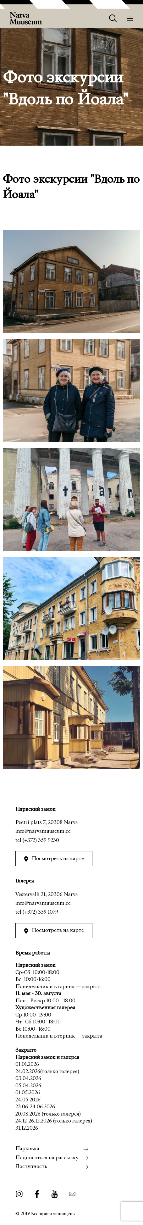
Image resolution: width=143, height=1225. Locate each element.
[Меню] (130, 18)
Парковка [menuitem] (27, 1149)
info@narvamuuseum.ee (43, 831)
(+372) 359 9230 (41, 840)
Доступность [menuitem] (31, 1167)
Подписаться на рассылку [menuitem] (46, 1158)
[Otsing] (113, 18)
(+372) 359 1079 (40, 912)
